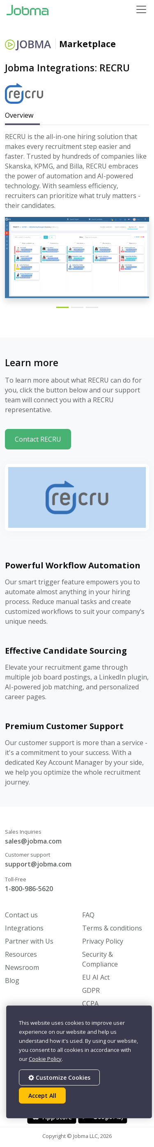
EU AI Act (96, 977)
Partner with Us (29, 941)
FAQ (88, 914)
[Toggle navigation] (141, 9)
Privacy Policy (102, 941)
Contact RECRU (38, 439)
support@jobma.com (38, 864)
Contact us (21, 914)
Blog (12, 980)
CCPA (90, 1003)
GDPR (91, 990)
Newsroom (22, 967)
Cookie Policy (45, 1059)
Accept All (42, 1095)
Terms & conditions (112, 928)
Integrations (24, 928)
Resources (21, 954)
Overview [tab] (19, 115)
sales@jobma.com (33, 841)
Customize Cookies (59, 1077)
